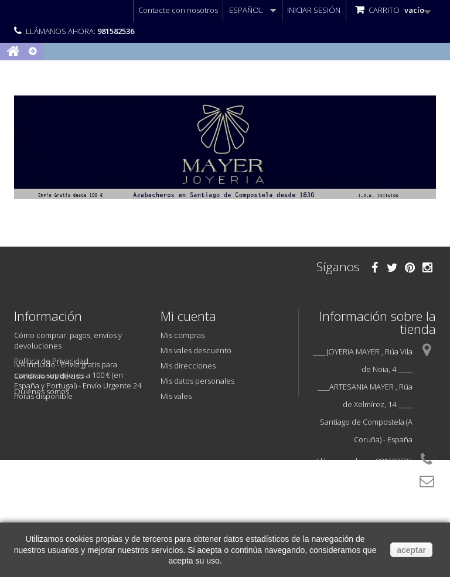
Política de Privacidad (51, 361)
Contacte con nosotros (178, 10)
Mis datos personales (197, 380)
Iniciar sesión (313, 10)
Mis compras (182, 335)
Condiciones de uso (49, 376)
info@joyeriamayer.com (371, 500)
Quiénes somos (41, 391)
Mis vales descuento (196, 350)
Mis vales (176, 396)
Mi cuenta (188, 316)
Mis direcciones (188, 365)
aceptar (411, 550)
